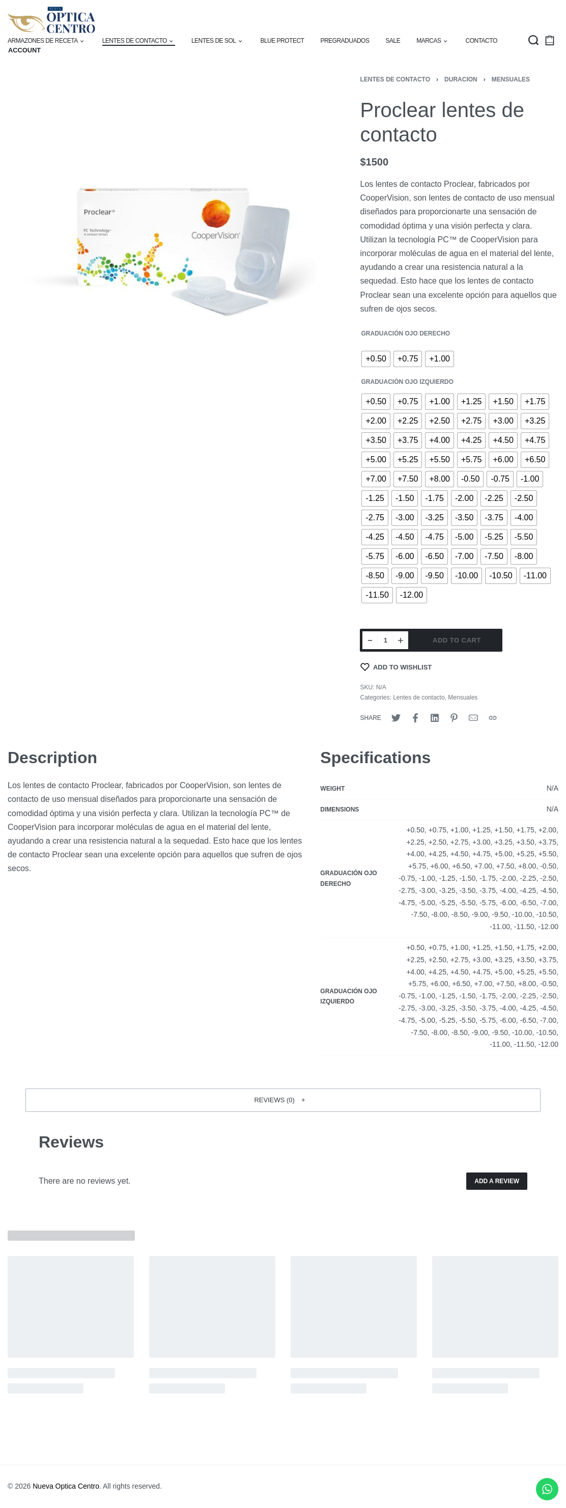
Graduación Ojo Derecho (405, 333)
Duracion (460, 79)
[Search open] (533, 40)
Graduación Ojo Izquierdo (407, 381)
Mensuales (511, 79)
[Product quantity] (385, 640)
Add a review (496, 1181)
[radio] (375, 359)
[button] (283, 1100)
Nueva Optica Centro (66, 1486)
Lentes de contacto (395, 79)
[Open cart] (549, 40)
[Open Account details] (24, 50)
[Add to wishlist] (396, 667)
